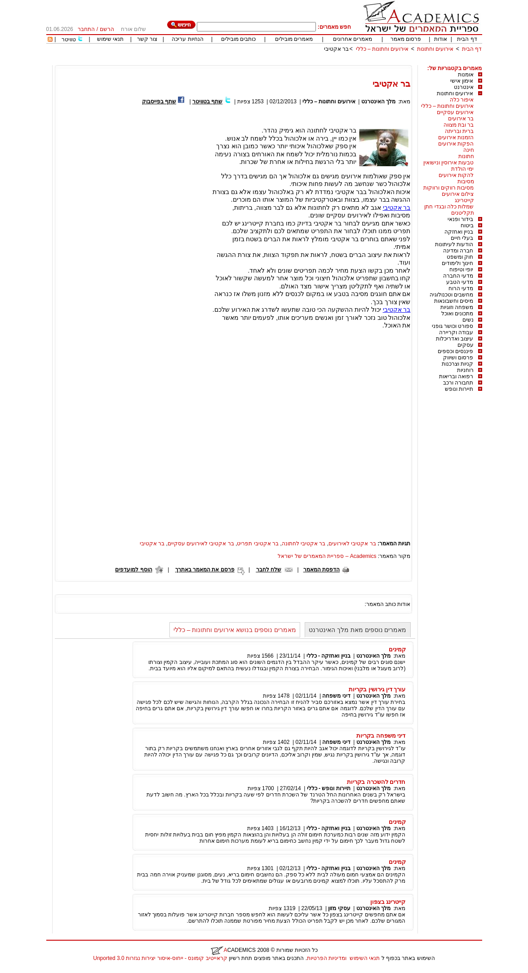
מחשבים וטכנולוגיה (451, 295)
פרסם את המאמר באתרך (205, 569)
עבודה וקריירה (456, 332)
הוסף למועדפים (133, 569)
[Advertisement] (318, 61)
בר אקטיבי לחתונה (304, 543)
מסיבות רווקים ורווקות (448, 188)
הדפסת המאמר (321, 569)
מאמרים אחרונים (352, 39)
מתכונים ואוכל (457, 313)
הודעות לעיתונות (454, 244)
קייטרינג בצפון (388, 901)
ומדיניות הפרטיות (326, 958)
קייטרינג (464, 200)
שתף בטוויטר (207, 101)
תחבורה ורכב (458, 383)
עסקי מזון (339, 908)
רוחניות (465, 370)
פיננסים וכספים (455, 351)
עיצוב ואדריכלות (454, 339)
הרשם (107, 29)
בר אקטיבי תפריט (258, 543)
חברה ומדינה (458, 251)
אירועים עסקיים (455, 112)
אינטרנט (464, 87)
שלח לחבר (268, 569)
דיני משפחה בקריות (380, 735)
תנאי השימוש (365, 958)
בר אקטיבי (336, 49)
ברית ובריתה (459, 131)
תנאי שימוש (110, 39)
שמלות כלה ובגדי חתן (449, 206)
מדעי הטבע (459, 282)
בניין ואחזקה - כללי (328, 656)
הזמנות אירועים (456, 137)
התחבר (86, 29)
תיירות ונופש (459, 389)
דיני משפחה (336, 696)
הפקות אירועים (456, 144)
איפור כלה (462, 100)
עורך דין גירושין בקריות (377, 689)
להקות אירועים (456, 175)
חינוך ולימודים (457, 263)
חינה (468, 150)
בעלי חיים (462, 238)
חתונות (466, 156)
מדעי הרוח (460, 288)
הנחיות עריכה (187, 39)
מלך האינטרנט (378, 101)
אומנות (466, 74)
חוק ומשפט (460, 257)
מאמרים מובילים (294, 39)
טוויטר (69, 39)
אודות (440, 39)
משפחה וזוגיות (456, 307)
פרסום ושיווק (458, 357)
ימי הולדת (462, 169)
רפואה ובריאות (456, 376)
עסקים (465, 345)
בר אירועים (461, 118)
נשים (468, 320)
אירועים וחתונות (435, 49)
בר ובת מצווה (459, 125)
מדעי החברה (458, 276)
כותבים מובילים (238, 39)
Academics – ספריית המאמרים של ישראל (327, 556)
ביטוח (467, 225)
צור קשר (147, 39)
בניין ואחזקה (458, 232)
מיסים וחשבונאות (453, 301)
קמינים (397, 649)
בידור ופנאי (460, 219)
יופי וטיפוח (461, 269)
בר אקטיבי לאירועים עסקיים (201, 543)
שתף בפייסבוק (159, 101)
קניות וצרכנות (457, 364)
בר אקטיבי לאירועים (352, 543)
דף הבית (467, 39)
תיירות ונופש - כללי (329, 788)
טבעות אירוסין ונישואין (448, 162)
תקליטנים (462, 213)
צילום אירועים (458, 194)
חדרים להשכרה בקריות (376, 781)
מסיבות (465, 181)
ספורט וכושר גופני (453, 326)
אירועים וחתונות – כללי (382, 49)
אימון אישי (461, 81)
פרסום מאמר (405, 39)
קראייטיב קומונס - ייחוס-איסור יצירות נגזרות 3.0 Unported (160, 958)
